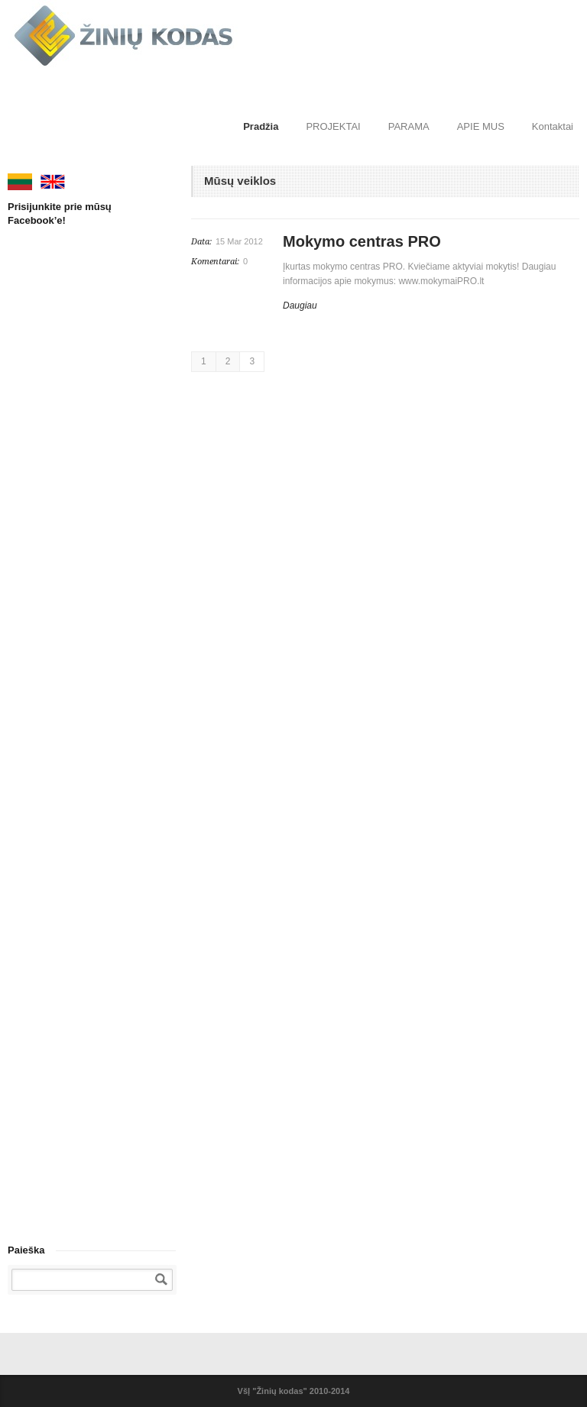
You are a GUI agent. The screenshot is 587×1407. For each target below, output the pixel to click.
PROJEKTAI (333, 126)
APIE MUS (480, 126)
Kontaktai (552, 126)
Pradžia (260, 126)
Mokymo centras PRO (362, 241)
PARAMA (409, 126)
